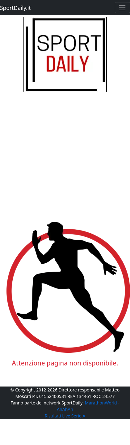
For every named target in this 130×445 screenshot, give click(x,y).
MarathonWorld (101, 403)
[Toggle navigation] (122, 7)
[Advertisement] (58, 150)
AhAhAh (65, 409)
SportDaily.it (15, 7)
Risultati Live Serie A (65, 416)
